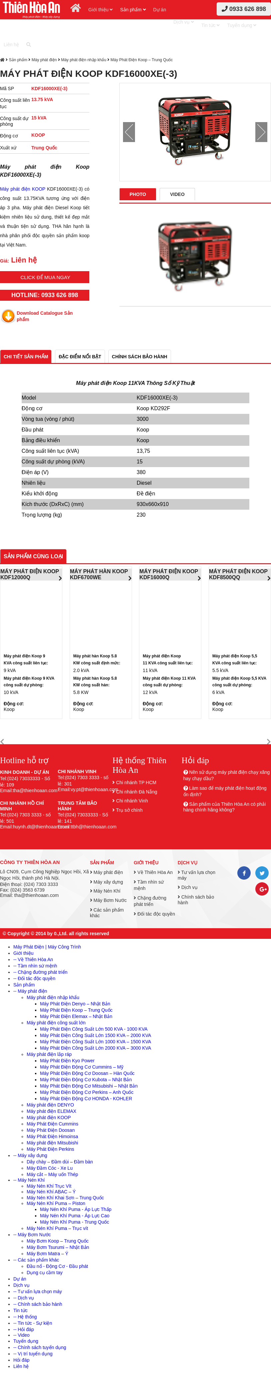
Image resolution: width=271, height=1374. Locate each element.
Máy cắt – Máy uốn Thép (52, 1174)
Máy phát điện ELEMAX (51, 1111)
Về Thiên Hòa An (153, 872)
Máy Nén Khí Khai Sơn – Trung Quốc (65, 1197)
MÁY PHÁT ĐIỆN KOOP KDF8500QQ (238, 574)
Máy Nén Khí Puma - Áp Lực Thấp (75, 1209)
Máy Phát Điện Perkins (50, 1149)
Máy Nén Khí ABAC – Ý (51, 1191)
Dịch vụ (183, 22)
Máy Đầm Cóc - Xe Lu (50, 1168)
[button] (2, 742)
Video (177, 194)
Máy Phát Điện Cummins (52, 1123)
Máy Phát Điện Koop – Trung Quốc (142, 60)
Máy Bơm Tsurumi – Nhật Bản (58, 1247)
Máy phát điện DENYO (50, 1105)
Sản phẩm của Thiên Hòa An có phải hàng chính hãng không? (224, 806)
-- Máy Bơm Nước (32, 1234)
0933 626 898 (244, 9)
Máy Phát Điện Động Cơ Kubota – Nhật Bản (86, 1079)
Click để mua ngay (45, 277)
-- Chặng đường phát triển (40, 972)
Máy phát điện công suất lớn (56, 1022)
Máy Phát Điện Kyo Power (67, 1060)
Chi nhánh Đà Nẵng (136, 791)
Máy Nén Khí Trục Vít (49, 1186)
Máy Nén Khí (105, 891)
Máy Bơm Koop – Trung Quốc (58, 1241)
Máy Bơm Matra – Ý (47, 1253)
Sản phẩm (133, 9)
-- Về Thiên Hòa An (33, 959)
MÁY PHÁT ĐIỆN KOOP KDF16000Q (168, 574)
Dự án (159, 9)
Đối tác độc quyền (154, 914)
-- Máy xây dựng (30, 1155)
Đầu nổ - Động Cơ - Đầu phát (57, 1266)
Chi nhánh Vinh (132, 800)
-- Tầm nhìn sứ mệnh (35, 965)
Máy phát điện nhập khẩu (83, 60)
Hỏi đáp (21, 1360)
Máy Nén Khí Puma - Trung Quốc (74, 1222)
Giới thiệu (100, 9)
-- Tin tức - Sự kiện (32, 1323)
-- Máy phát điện (30, 991)
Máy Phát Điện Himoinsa (52, 1136)
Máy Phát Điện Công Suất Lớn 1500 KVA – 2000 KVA (95, 1035)
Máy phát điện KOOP (22, 189)
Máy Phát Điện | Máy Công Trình (47, 946)
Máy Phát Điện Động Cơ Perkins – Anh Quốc (86, 1092)
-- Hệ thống (25, 1316)
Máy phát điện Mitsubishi (52, 1142)
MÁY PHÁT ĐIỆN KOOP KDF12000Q (29, 574)
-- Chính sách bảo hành (37, 1304)
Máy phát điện (44, 60)
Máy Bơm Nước (108, 900)
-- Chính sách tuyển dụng (39, 1347)
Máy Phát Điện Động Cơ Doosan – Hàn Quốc (87, 1073)
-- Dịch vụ (23, 1297)
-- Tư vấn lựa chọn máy (37, 1291)
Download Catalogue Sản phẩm (45, 316)
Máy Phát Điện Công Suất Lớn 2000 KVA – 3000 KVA (95, 1048)
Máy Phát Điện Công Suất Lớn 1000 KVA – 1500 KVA (95, 1041)
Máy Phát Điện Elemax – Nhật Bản (76, 1016)
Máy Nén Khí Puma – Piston (56, 1203)
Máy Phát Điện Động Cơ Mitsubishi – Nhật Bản (89, 1086)
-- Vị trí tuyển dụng (32, 1353)
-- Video (21, 1335)
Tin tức (210, 25)
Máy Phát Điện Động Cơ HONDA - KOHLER (86, 1098)
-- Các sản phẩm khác (36, 1260)
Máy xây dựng (106, 882)
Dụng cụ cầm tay (45, 1272)
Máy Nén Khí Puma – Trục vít (57, 1228)
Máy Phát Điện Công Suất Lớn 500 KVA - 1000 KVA (94, 1029)
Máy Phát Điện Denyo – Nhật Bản (75, 1003)
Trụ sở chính (129, 810)
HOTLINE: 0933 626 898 (44, 295)
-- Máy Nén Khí (29, 1180)
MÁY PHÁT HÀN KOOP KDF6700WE (99, 574)
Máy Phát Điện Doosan (51, 1130)
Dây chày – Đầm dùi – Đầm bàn (60, 1161)
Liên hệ (11, 44)
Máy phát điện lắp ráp (49, 1054)
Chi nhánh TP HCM (136, 782)
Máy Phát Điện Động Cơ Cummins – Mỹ (81, 1067)
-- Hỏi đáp (23, 1329)
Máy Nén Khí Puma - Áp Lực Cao (74, 1215)
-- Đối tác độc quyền (34, 978)
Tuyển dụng (241, 25)
